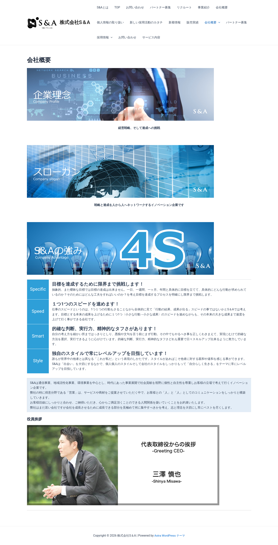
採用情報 (105, 37)
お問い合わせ (135, 7)
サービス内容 (151, 37)
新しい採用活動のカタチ (146, 22)
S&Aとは (102, 7)
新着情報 (175, 22)
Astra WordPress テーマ (169, 535)
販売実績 (193, 22)
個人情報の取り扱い (110, 22)
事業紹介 (204, 7)
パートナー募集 (160, 7)
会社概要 (222, 7)
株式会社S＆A (75, 22)
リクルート (184, 7)
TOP (117, 7)
